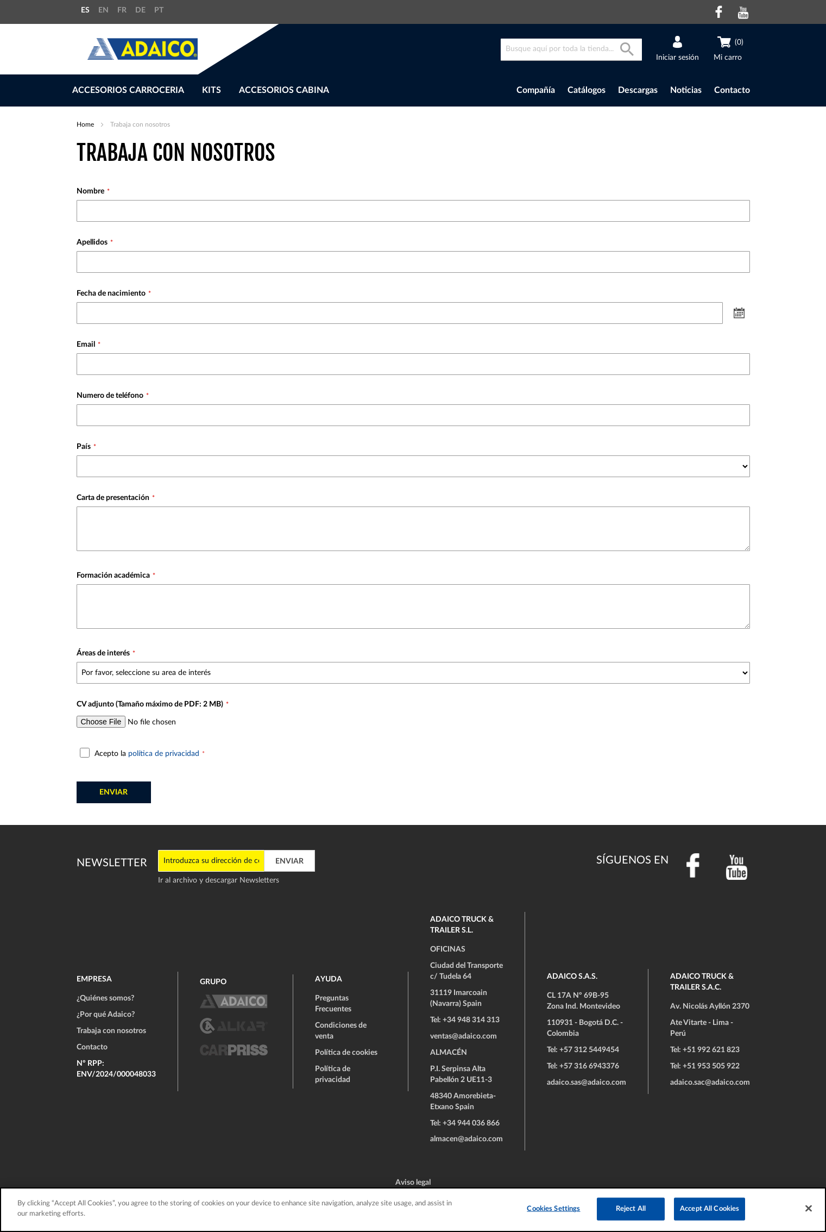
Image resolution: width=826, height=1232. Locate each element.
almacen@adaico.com (466, 1139)
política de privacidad (163, 754)
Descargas (638, 90)
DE (140, 10)
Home (86, 124)
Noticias (686, 90)
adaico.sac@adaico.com (710, 1082)
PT (158, 10)
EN (103, 10)
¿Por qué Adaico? (106, 1014)
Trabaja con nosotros (111, 1031)
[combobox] (571, 50)
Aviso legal (413, 1182)
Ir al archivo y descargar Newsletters (218, 880)
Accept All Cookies (709, 1208)
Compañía (535, 90)
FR (122, 10)
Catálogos (587, 90)
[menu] (260, 90)
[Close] (809, 1208)
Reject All (631, 1208)
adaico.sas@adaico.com (586, 1082)
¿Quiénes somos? (105, 998)
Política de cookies (346, 1052)
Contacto (732, 90)
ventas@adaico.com (463, 1036)
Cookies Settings (553, 1208)
